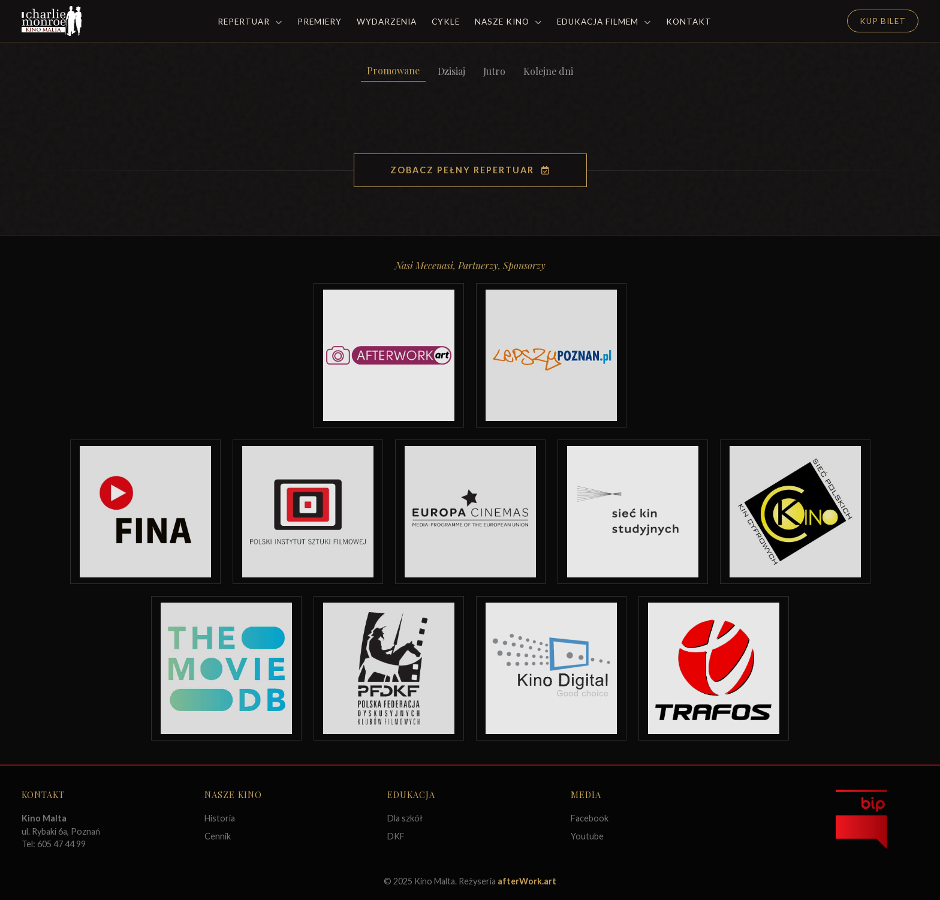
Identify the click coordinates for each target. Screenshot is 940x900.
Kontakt (689, 21)
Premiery (319, 21)
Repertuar (250, 21)
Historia (219, 818)
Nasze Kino (508, 21)
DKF (396, 836)
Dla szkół (405, 818)
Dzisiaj (451, 71)
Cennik (217, 836)
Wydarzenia (387, 21)
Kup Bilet (883, 21)
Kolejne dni (548, 71)
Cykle (446, 21)
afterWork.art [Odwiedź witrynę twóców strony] (527, 881)
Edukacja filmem (604, 21)
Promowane (393, 70)
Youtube (587, 836)
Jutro (494, 71)
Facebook (589, 818)
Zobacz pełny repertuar (470, 170)
